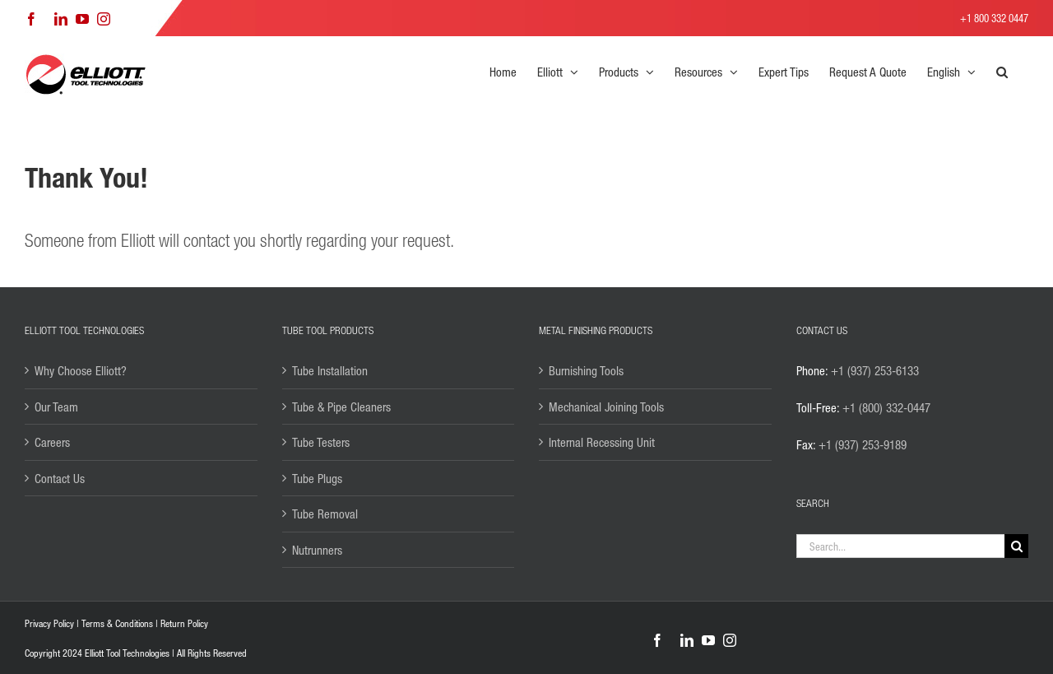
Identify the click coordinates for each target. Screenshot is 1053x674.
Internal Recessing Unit (602, 442)
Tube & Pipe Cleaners (341, 406)
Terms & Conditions (117, 623)
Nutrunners (317, 549)
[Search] (1016, 546)
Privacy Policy (49, 623)
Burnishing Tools (586, 370)
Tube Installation (330, 370)
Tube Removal (325, 513)
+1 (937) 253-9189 (863, 444)
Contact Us (60, 478)
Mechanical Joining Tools (606, 406)
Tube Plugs (317, 478)
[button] (1002, 71)
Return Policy (184, 623)
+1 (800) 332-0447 (886, 407)
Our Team (56, 406)
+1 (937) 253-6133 (875, 370)
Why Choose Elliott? (81, 370)
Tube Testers (321, 442)
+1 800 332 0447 (994, 18)
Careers (52, 442)
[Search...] (900, 546)
